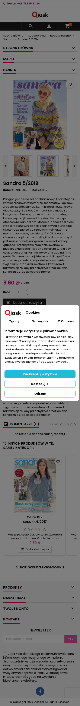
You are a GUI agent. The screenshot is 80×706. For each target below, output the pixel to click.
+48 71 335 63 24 (28, 3)
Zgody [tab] (14, 321)
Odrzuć (40, 394)
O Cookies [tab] (66, 321)
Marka (36, 190)
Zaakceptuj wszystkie (40, 374)
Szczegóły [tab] (40, 321)
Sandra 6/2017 (35, 522)
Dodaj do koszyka (24, 302)
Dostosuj (40, 384)
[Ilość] (18, 292)
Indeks (8, 190)
